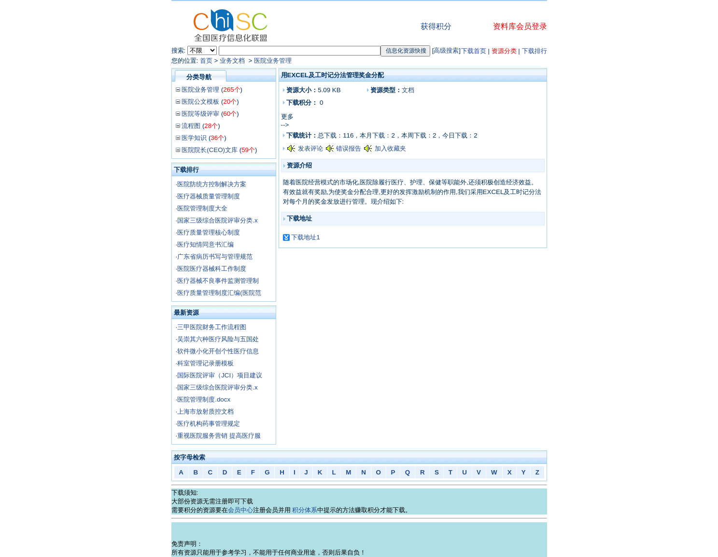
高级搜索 (446, 50)
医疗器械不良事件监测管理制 (218, 280)
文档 (408, 90)
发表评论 (310, 148)
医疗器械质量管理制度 (208, 196)
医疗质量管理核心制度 (208, 232)
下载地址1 (305, 237)
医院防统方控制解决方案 (211, 184)
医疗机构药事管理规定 (208, 423)
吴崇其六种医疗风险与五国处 (218, 339)
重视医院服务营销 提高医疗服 (219, 435)
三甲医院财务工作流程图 (211, 327)
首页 (206, 60)
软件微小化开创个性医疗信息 (218, 351)
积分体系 (304, 510)
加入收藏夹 (390, 148)
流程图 (191, 125)
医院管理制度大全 (202, 208)
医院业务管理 (273, 60)
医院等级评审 (200, 113)
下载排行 (534, 51)
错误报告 (348, 148)
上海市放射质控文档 (205, 411)
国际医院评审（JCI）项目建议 (219, 375)
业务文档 (233, 60)
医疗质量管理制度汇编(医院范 (219, 292)
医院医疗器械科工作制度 (211, 268)
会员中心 (240, 510)
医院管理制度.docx (203, 399)
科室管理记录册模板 (205, 363)
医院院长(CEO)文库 (210, 149)
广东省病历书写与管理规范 (215, 256)
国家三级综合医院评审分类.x (217, 220)
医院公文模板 (200, 101)
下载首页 (473, 51)
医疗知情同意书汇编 (205, 244)
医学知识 (194, 137)
